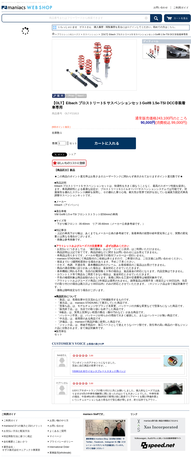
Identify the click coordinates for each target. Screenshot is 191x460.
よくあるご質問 (58, 431)
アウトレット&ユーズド (68, 34)
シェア (72, 154)
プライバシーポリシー (61, 441)
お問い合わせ (161, 7)
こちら (170, 27)
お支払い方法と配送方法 (17, 431)
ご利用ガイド (181, 7)
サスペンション (90, 34)
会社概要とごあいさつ (15, 441)
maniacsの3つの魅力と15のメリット (23, 425)
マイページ (55, 436)
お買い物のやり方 (59, 420)
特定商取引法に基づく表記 (18, 436)
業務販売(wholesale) (60, 452)
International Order (59, 447)
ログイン (132, 27)
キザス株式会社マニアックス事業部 (21, 450)
